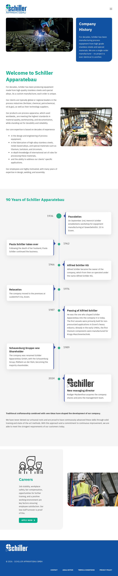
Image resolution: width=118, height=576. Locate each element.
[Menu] (111, 9)
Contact (54, 570)
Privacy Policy (106, 570)
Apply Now (27, 520)
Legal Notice (68, 570)
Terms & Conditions (86, 570)
